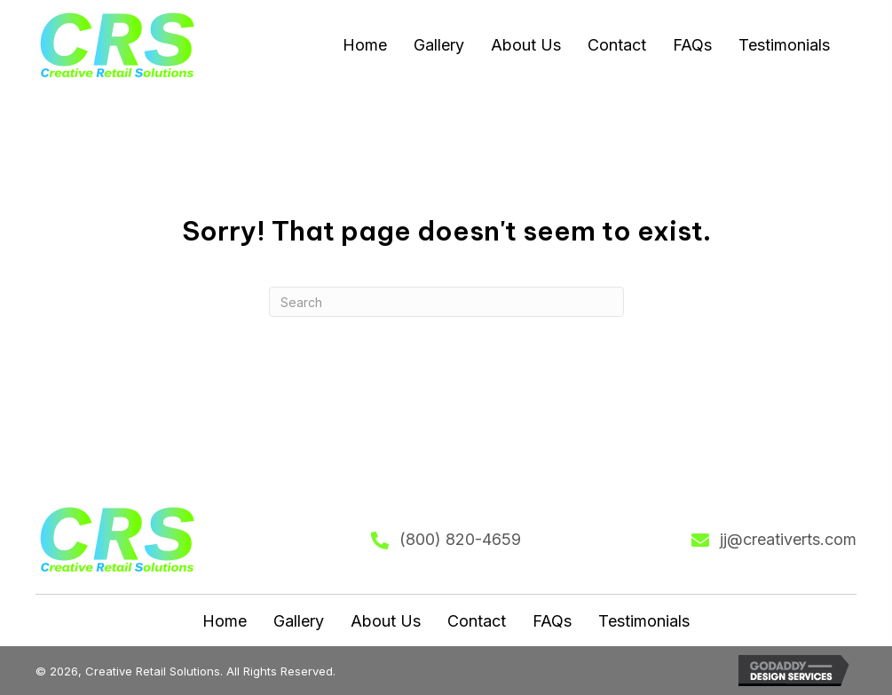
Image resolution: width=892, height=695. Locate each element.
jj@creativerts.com (788, 539)
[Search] (446, 302)
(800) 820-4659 (460, 539)
